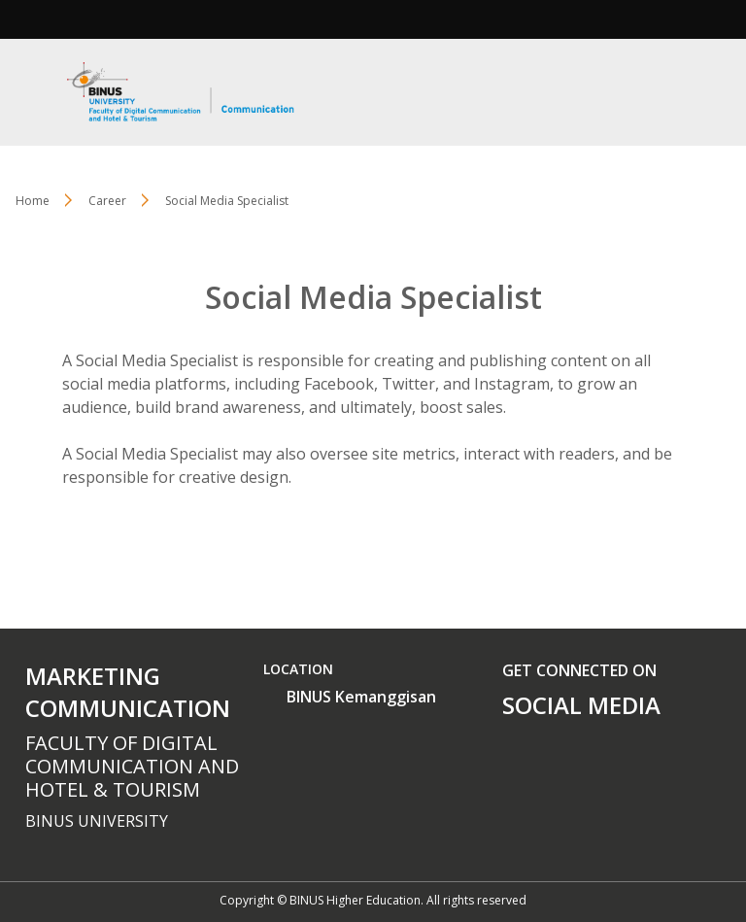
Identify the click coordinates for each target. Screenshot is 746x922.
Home (33, 200)
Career (107, 200)
